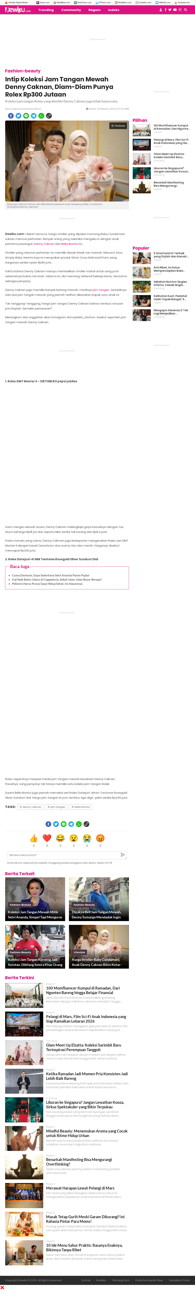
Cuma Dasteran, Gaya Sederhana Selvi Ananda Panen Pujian (51, 575)
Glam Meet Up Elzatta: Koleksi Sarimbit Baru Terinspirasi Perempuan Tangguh (83, 1047)
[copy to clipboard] (49, 116)
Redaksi (101, 1280)
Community (71, 10)
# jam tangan (56, 807)
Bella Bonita (69, 244)
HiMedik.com (165, 3)
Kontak (86, 1280)
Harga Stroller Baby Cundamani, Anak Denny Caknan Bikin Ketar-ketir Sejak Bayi (96, 962)
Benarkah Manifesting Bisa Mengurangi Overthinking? (169, 184)
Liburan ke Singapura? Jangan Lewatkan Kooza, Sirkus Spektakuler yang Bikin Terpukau (85, 1104)
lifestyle (79, 952)
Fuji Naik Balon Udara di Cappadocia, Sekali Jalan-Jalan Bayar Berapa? (57, 579)
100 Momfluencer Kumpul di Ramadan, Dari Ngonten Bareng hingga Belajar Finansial (83, 990)
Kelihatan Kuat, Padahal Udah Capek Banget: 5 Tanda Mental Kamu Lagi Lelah (171, 297)
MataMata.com (63, 3)
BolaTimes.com (84, 3)
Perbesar (118, 125)
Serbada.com (184, 3)
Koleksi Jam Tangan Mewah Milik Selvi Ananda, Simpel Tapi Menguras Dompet (35, 915)
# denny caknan (30, 807)
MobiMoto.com (125, 3)
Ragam (95, 10)
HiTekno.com (105, 3)
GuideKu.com (145, 3)
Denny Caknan (44, 244)
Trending (46, 10)
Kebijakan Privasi (179, 1280)
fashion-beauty (20, 904)
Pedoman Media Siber (149, 1280)
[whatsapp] (41, 116)
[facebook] (11, 116)
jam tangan (101, 290)
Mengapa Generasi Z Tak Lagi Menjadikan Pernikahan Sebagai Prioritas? (171, 312)
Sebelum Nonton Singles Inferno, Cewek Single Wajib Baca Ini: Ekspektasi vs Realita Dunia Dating (171, 283)
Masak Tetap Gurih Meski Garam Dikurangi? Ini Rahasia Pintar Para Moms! (85, 1219)
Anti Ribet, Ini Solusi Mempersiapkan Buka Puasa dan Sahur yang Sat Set (172, 269)
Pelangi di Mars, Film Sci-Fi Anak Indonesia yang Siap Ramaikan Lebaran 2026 (86, 1018)
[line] (26, 116)
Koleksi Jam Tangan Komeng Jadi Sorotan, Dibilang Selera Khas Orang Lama (35, 962)
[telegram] (34, 116)
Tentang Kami (120, 1280)
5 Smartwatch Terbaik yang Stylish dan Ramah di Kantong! (172, 255)
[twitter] (18, 116)
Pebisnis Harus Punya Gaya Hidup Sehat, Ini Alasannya (47, 583)
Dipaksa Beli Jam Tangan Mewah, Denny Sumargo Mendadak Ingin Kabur (96, 915)
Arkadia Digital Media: (18, 3)
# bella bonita (80, 807)
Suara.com (44, 3)
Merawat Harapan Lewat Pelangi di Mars (80, 1188)
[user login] (160, 11)
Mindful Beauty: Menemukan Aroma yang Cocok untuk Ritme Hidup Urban (87, 1133)
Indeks (113, 10)
